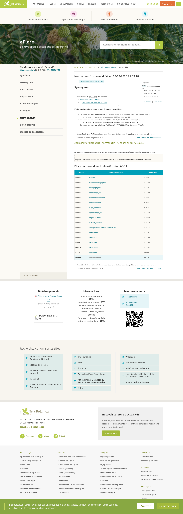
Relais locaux (26, 484)
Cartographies (148, 490)
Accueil (78, 67)
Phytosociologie (27, 480)
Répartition (26, 96)
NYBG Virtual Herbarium (135, 368)
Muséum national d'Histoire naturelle (41, 372)
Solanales (93, 242)
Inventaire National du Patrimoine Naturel (39, 358)
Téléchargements (149, 460)
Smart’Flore (63, 492)
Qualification (147, 456)
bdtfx (92, 67)
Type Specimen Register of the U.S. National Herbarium (138, 375)
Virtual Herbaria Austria (135, 382)
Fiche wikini (129, 297)
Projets (104, 452)
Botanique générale (109, 460)
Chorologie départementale (113, 468)
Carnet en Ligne (66, 460)
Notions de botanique (110, 488)
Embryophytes (95, 187)
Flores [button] (52, 4)
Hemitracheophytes (97, 197)
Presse (144, 498)
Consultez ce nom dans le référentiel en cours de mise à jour (108, 143)
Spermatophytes (96, 212)
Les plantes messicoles (31, 476)
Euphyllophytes (95, 207)
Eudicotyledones (95, 222)
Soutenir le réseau (149, 475)
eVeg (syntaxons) (66, 472)
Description (26, 82)
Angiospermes (95, 217)
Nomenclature (27, 117)
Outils (62, 452)
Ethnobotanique (29, 103)
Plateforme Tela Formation (71, 484)
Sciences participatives (30, 488)
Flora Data (25, 464)
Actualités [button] (38, 4)
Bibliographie (27, 124)
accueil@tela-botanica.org (32, 427)
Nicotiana (24, 70)
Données (145, 452)
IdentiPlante (64, 476)
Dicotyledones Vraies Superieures (103, 227)
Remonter (30, 275)
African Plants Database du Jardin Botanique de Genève (89, 381)
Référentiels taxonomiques (71, 488)
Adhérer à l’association (152, 479)
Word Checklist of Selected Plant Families (44, 386)
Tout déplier (146, 101)
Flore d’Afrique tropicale (111, 484)
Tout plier (158, 101)
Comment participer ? (145, 19)
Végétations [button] (66, 4)
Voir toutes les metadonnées (149, 137)
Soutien (145, 467)
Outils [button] (80, 4)
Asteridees (93, 232)
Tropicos (80, 368)
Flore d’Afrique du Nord (111, 476)
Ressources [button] (107, 4)
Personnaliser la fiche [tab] (46, 317)
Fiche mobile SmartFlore (130, 303)
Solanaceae (53, 70)
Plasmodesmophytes (97, 182)
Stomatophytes (95, 192)
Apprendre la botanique (73, 19)
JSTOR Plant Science (133, 362)
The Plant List (82, 357)
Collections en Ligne (68, 464)
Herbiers (24, 468)
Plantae (92, 177)
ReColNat (32, 379)
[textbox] (127, 45)
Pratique (146, 486)
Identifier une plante (38, 19)
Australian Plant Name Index (90, 374)
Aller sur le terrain (109, 19)
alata (32, 70)
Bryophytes (105, 464)
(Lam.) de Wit (139, 61)
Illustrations (26, 89)
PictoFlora (63, 480)
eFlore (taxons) (65, 468)
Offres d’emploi (148, 494)
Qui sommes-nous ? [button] (126, 4)
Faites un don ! (167, 4)
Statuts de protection (32, 132)
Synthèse (25, 75)
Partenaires (146, 471)
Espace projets (107, 456)
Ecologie (25, 110)
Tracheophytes (95, 202)
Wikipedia (128, 357)
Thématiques (27, 452)
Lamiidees (93, 237)
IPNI (78, 362)
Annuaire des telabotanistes (72, 456)
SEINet (79, 388)
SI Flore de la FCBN (37, 365)
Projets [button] (92, 4)
